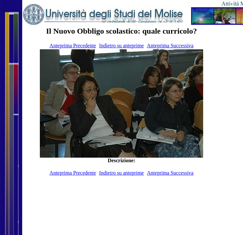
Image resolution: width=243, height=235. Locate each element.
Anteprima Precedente (73, 45)
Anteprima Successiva (170, 45)
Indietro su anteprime (121, 45)
